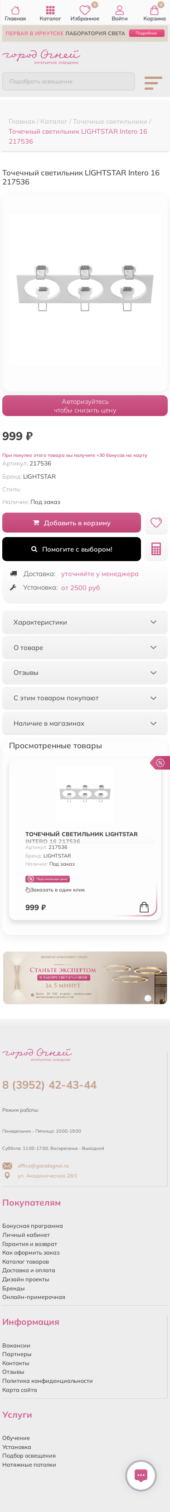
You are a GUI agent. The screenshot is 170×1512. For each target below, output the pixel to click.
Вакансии (16, 1345)
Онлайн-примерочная (33, 1296)
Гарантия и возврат (29, 1243)
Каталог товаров (25, 1261)
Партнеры (17, 1353)
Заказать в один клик (55, 890)
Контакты (15, 1363)
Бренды (13, 1288)
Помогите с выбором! (71, 549)
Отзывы (13, 1371)
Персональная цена (47, 879)
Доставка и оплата (28, 1270)
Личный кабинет (26, 1234)
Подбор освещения (29, 1455)
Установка (16, 1446)
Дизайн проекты (25, 1279)
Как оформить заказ (30, 1252)
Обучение (16, 1437)
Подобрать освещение (41, 81)
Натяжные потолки (29, 1464)
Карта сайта (19, 1389)
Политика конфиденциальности (47, 1380)
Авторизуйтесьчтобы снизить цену (85, 405)
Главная (15, 13)
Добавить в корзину (72, 523)
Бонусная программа (32, 1225)
